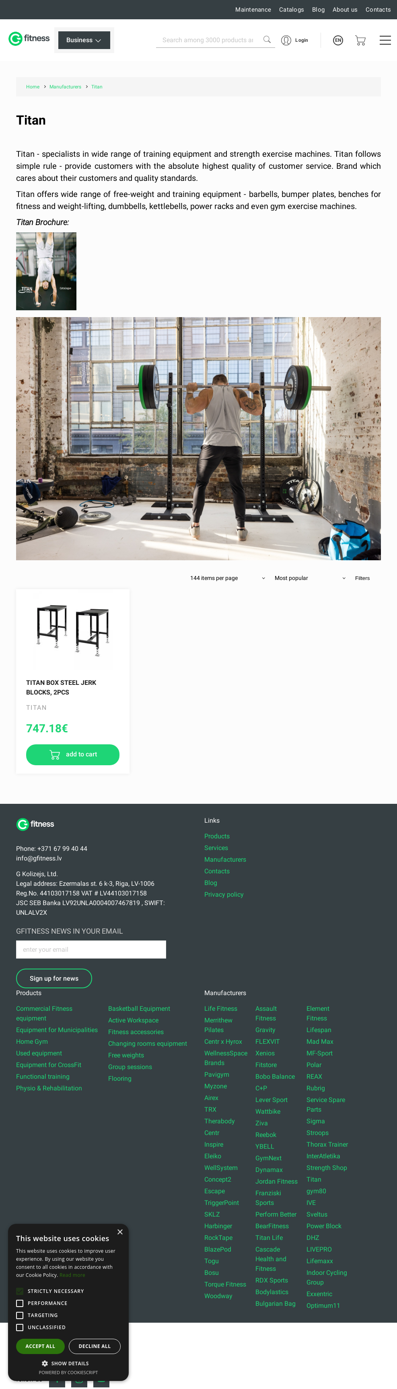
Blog (318, 9)
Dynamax (269, 1170)
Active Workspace (133, 1020)
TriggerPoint (221, 1203)
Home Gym (32, 1041)
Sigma (315, 1121)
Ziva (261, 1123)
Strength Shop (326, 1168)
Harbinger (218, 1226)
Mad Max (319, 1041)
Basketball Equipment (139, 1008)
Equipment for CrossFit (48, 1065)
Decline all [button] (95, 1346)
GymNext (268, 1158)
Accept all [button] (41, 1346)
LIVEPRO (319, 1249)
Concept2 (217, 1179)
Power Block (323, 1226)
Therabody (219, 1121)
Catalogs (291, 9)
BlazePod (217, 1249)
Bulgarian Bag (275, 1303)
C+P (261, 1088)
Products (217, 836)
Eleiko (212, 1156)
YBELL (264, 1146)
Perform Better (275, 1214)
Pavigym (216, 1074)
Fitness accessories (136, 1032)
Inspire (213, 1144)
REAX (314, 1076)
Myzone (215, 1086)
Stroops (317, 1133)
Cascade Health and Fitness (270, 1259)
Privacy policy (224, 894)
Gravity (265, 1030)
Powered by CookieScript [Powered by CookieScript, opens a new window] (68, 1372)
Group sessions (130, 1067)
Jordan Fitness (276, 1181)
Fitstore (266, 1065)
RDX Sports (271, 1280)
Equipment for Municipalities (57, 1030)
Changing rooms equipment (147, 1043)
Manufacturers (225, 859)
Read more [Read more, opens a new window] (72, 1275)
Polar (313, 1065)
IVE (311, 1203)
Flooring (120, 1078)
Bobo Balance (275, 1076)
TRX (210, 1109)
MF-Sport (319, 1053)
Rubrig (315, 1088)
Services (216, 848)
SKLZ (212, 1214)
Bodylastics (271, 1292)
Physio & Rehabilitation (49, 1088)
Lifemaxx (319, 1261)
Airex (211, 1098)
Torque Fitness (225, 1284)
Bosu (211, 1272)
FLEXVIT (267, 1041)
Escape (214, 1191)
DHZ (312, 1237)
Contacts (378, 9)
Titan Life (269, 1237)
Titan (313, 1179)
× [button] (120, 1232)
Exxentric (319, 1294)
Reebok (265, 1135)
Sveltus (316, 1214)
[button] (20, 1291)
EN (338, 40)
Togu (211, 1261)
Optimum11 (323, 1305)
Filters (362, 578)
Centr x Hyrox (223, 1041)
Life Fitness (220, 1008)
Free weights (126, 1055)
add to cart (80, 754)
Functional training (43, 1076)
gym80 (316, 1191)
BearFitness (272, 1226)
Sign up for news (54, 978)
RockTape (218, 1237)
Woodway (218, 1296)
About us (345, 9)
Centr (211, 1133)
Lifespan (318, 1030)
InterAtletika (323, 1156)
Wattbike (267, 1111)
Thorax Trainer (327, 1144)
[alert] (68, 1302)
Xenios (265, 1053)
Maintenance (253, 9)
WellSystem (221, 1168)
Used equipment (39, 1053)
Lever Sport (271, 1100)
